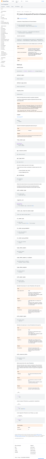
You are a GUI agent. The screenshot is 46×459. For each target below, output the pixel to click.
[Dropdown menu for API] (23, 1)
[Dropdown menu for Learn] (19, 1)
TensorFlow (18, 11)
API (21, 1)
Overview (3, 6)
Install (13, 1)
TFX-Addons (17, 6)
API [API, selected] (21, 6)
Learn (22, 11)
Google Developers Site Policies (20, 436)
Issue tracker (32, 447)
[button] (6, 9)
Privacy (19, 457)
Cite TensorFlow (33, 453)
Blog (15, 447)
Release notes (32, 448)
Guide (12, 6)
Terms (16, 457)
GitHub (42, 1)
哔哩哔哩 (16, 452)
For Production (4, 4)
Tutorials (7, 6)
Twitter (16, 450)
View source (19, 116)
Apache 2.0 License (37, 435)
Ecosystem (27, 1)
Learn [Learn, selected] (17, 1)
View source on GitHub (22, 18)
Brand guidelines (33, 452)
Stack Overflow (32, 450)
